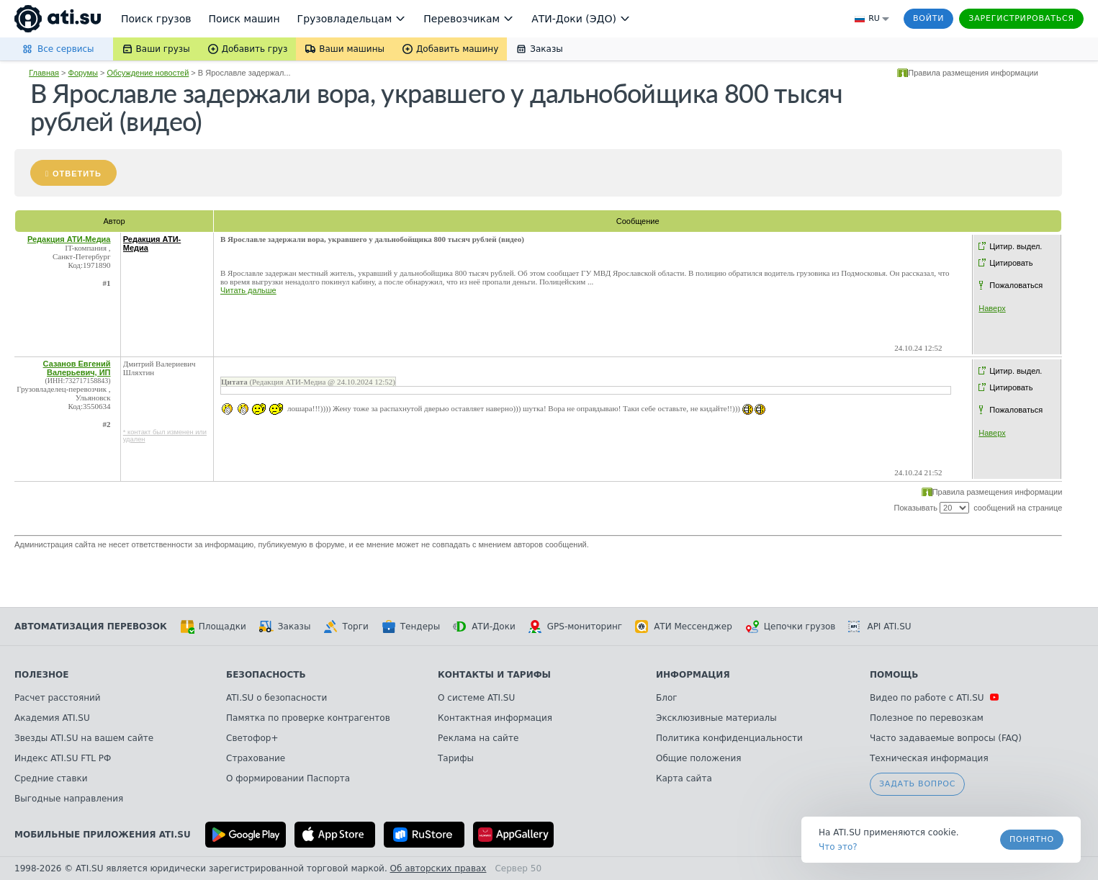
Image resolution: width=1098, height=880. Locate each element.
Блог (667, 698)
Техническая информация (929, 758)
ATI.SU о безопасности (276, 698)
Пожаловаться (1016, 285)
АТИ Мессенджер (683, 626)
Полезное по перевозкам (927, 718)
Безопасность (266, 675)
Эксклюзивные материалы (716, 718)
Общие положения (698, 758)
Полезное (41, 675)
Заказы (285, 626)
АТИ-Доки (484, 626)
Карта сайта (684, 778)
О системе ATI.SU (476, 698)
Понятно (1031, 839)
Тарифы (456, 758)
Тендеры (411, 626)
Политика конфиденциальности (729, 738)
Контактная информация (495, 718)
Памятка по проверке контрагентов (308, 718)
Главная (44, 72)
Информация (693, 675)
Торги (345, 626)
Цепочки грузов (790, 626)
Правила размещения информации (973, 72)
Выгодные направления (68, 799)
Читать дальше (248, 290)
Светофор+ (252, 738)
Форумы (83, 72)
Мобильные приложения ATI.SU (102, 835)
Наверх (991, 308)
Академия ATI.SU (52, 718)
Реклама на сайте (478, 738)
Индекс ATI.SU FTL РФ (62, 758)
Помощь (894, 675)
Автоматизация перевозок (90, 626)
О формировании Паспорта (288, 778)
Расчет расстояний (57, 698)
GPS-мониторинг (575, 626)
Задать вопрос (917, 784)
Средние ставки (51, 778)
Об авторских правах (438, 868)
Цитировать (1010, 263)
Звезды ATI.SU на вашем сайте (83, 738)
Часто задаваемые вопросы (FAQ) (946, 738)
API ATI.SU (879, 626)
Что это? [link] (838, 847)
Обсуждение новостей (148, 72)
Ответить (77, 173)
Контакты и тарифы (494, 675)
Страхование (255, 758)
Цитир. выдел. (1015, 246)
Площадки (213, 626)
